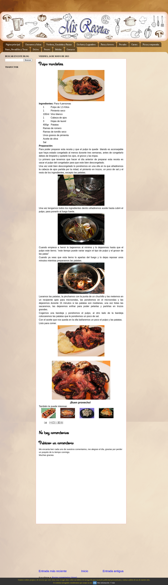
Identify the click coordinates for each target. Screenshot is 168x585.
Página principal (13, 44)
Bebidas (58, 49)
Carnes (134, 44)
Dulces (36, 49)
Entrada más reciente (53, 571)
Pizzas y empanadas (151, 44)
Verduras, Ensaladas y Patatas (59, 44)
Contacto (71, 49)
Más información (103, 583)
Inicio (84, 571)
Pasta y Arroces (107, 44)
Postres (47, 49)
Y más (112, 583)
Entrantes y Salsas (33, 44)
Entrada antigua (113, 571)
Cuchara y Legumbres (86, 44)
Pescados (123, 44)
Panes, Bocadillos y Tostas (16, 49)
